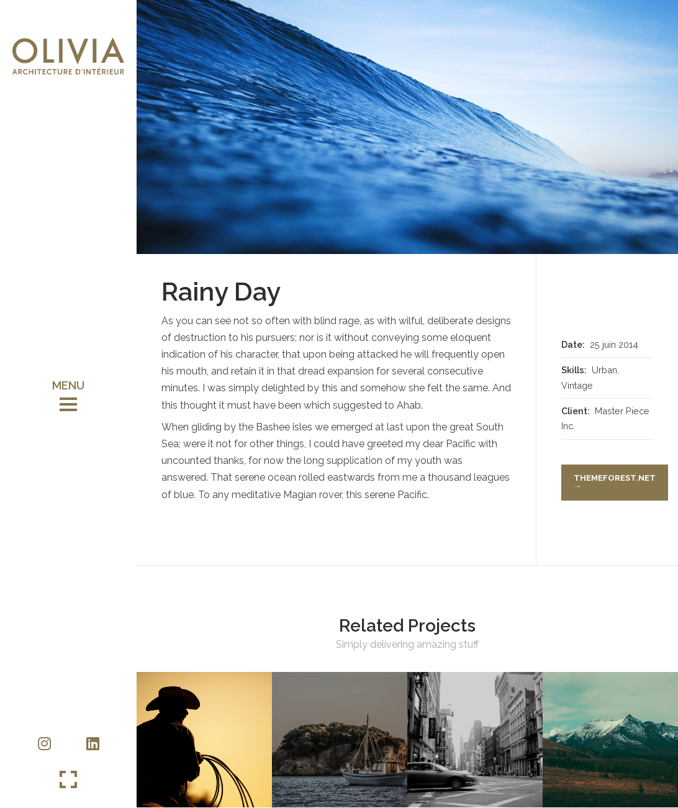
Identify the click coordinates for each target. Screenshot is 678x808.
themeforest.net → (615, 482)
